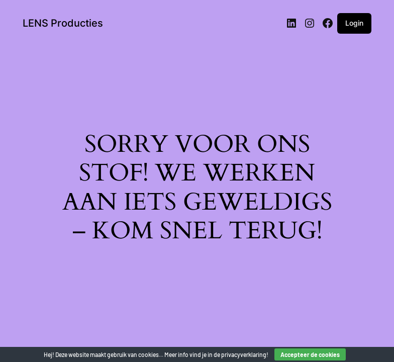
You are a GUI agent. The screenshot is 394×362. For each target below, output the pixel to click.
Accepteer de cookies (310, 354)
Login (354, 23)
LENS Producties (63, 23)
